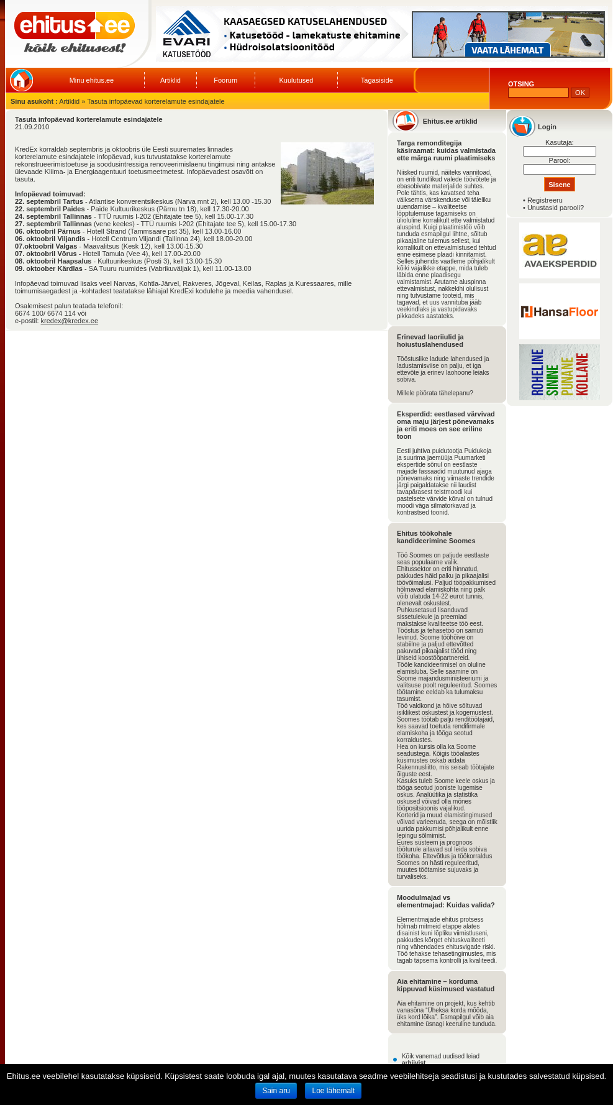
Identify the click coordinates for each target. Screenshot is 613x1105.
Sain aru (276, 1090)
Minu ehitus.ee (92, 80)
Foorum (225, 80)
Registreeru (545, 200)
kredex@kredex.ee (70, 320)
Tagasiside (377, 80)
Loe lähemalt (333, 1090)
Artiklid (170, 80)
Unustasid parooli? (555, 207)
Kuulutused (296, 80)
